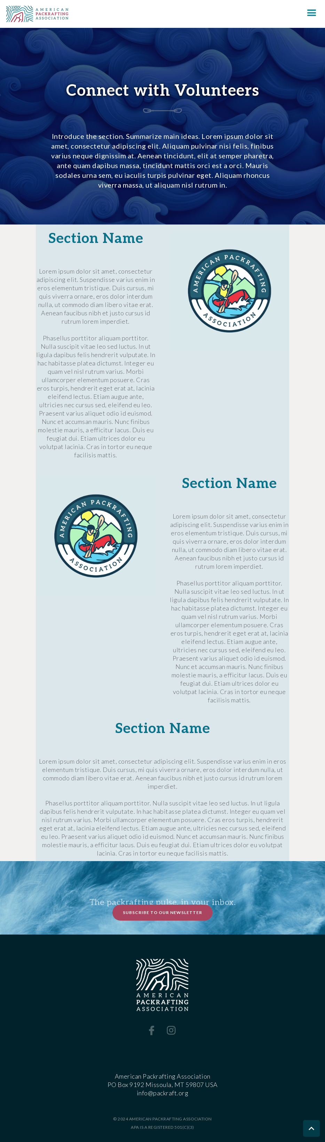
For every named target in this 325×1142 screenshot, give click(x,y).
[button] (312, 14)
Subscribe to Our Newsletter (162, 912)
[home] (34, 14)
